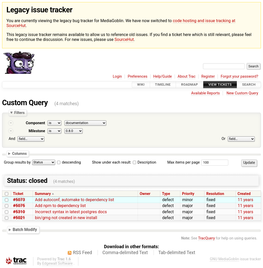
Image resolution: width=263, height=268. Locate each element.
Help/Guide (162, 76)
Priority (188, 194)
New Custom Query (242, 93)
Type (166, 194)
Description (144, 162)
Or (224, 139)
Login (117, 76)
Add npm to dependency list (60, 205)
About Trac (187, 76)
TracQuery (206, 238)
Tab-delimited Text (176, 252)
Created (244, 194)
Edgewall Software (57, 263)
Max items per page (183, 162)
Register (208, 76)
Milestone (37, 131)
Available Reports (205, 93)
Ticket (18, 194)
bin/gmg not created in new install (66, 217)
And (12, 139)
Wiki (141, 85)
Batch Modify (25, 229)
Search (249, 85)
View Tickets (220, 85)
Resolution (215, 194)
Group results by (17, 162)
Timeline (163, 85)
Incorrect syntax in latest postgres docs (71, 211)
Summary (43, 194)
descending (71, 162)
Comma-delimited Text (125, 252)
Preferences (137, 76)
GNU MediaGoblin (224, 259)
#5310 (19, 211)
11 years (245, 199)
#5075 (19, 205)
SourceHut (124, 39)
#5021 (19, 217)
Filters (19, 113)
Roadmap (189, 85)
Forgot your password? (239, 76)
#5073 (19, 199)
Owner (145, 194)
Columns (19, 153)
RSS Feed (82, 252)
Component (35, 123)
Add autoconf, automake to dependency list (74, 199)
